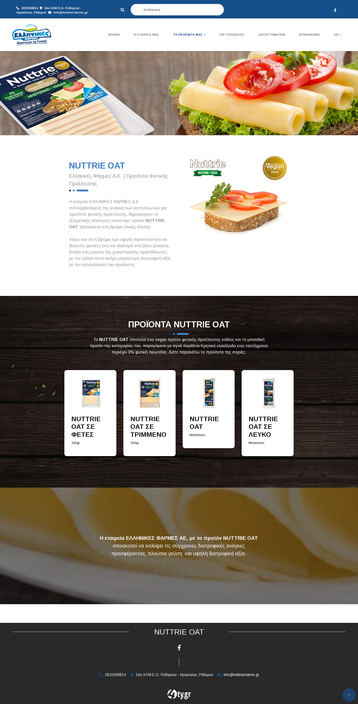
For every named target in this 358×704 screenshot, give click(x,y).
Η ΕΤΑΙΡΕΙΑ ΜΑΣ (146, 34)
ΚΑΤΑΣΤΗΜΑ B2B (272, 34)
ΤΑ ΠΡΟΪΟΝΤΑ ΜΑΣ (188, 34)
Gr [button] (337, 34)
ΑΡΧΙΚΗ (114, 34)
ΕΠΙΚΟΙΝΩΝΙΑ (309, 34)
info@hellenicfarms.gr (33, 12)
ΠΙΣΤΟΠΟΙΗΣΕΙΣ (232, 34)
